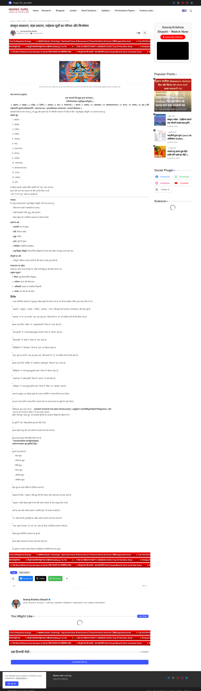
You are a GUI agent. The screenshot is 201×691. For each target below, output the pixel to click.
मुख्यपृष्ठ (12, 21)
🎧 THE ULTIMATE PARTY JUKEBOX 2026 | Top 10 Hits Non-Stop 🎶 (88, 46)
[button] (184, 10)
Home (36, 10)
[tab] (35, 10)
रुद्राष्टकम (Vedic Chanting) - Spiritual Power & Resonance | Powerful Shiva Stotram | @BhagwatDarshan (105, 41)
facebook (165, 176)
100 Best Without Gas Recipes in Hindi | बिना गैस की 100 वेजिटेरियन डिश (58, 52)
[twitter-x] (178, 2)
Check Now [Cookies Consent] (21, 678)
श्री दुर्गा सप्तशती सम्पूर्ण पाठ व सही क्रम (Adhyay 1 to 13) (31, 46)
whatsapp (184, 176)
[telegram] (191, 2)
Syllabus (105, 10)
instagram (165, 183)
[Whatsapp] (55, 578)
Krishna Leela (146, 10)
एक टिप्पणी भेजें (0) (79, 662)
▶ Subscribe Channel (173, 37)
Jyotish (72, 10)
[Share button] (66, 578)
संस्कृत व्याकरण (21, 21)
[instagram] (187, 2)
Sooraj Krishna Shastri (35, 599)
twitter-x (165, 189)
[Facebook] (26, 578)
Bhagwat (60, 10)
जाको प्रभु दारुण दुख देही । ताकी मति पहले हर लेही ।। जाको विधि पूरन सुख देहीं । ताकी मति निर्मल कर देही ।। (177, 153)
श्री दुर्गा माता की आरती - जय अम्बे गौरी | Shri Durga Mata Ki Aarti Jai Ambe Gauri (127, 52)
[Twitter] (40, 578)
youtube (184, 183)
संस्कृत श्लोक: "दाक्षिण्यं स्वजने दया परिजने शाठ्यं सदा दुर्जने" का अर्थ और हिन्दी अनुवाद (179, 121)
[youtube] (182, 2)
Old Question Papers (125, 10)
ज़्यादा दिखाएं (143, 616)
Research (46, 10)
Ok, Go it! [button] (12, 684)
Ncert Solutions (89, 10)
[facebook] (173, 2)
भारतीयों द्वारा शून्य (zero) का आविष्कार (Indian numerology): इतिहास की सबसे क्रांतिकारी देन (179, 137)
